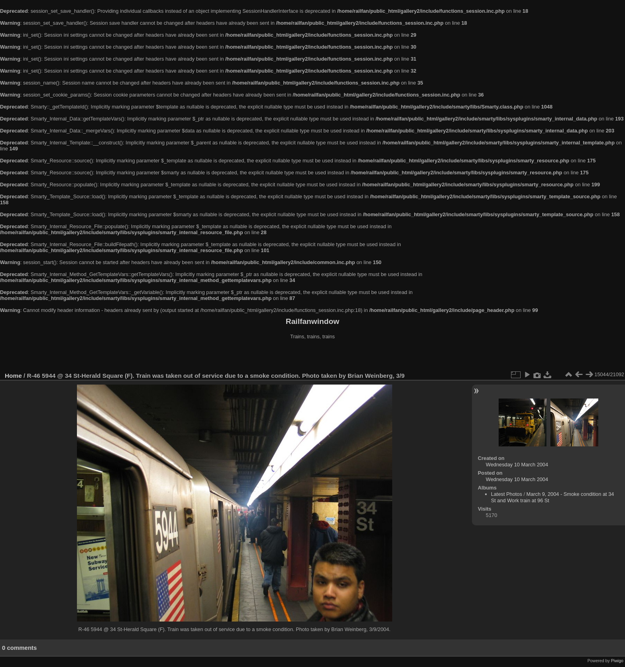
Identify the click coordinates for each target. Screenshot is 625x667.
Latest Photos (506, 494)
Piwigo (617, 660)
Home (13, 375)
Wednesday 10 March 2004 (517, 465)
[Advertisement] (312, 357)
